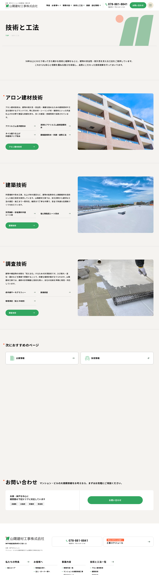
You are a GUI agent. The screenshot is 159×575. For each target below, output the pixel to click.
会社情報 (95, 5)
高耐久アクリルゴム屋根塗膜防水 (56, 126)
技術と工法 (78, 5)
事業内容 (66, 5)
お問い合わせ (138, 5)
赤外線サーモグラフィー (21, 292)
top (7, 35)
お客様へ (55, 5)
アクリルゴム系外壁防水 (21, 126)
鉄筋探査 (56, 292)
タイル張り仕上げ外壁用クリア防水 (21, 134)
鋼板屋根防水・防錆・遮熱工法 (56, 134)
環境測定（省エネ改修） (21, 301)
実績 (88, 5)
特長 (48, 5)
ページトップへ (151, 542)
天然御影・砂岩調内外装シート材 (21, 213)
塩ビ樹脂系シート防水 (56, 213)
